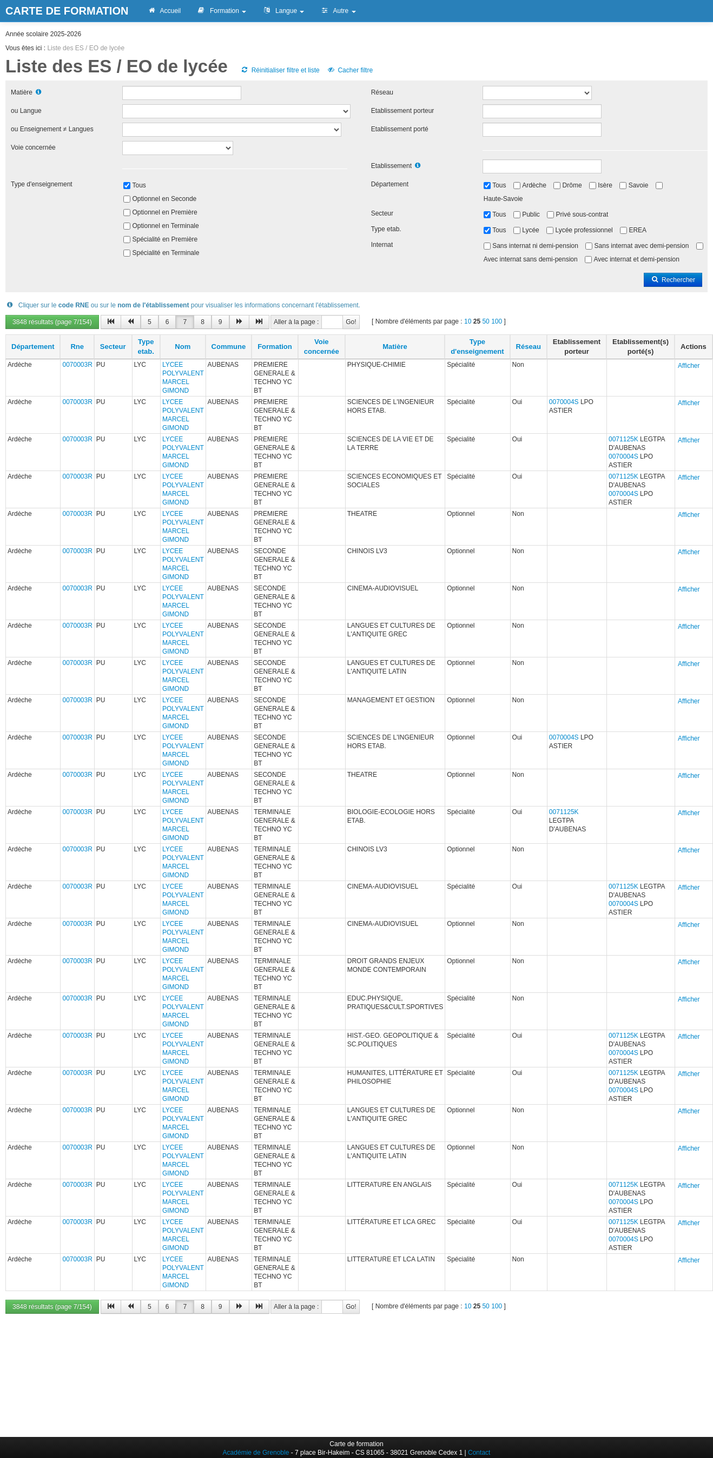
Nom (182, 346)
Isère (605, 185)
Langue (283, 11)
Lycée (530, 230)
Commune (229, 346)
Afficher (688, 365)
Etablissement (391, 166)
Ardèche (534, 185)
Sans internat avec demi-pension (642, 246)
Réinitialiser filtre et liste (279, 70)
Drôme (572, 185)
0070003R (77, 364)
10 (467, 321)
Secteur (382, 213)
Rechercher (673, 280)
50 (485, 321)
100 (496, 321)
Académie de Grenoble (256, 1452)
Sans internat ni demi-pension (535, 246)
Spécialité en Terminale (166, 253)
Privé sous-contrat (582, 214)
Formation (221, 11)
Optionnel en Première (165, 212)
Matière (21, 92)
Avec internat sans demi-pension (531, 259)
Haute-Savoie (503, 199)
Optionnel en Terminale (166, 226)
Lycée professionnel (583, 230)
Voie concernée (33, 147)
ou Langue (26, 111)
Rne (77, 346)
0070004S (564, 402)
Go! (351, 322)
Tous (139, 185)
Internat (382, 244)
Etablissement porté (399, 129)
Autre (337, 11)
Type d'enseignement (41, 184)
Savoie (639, 185)
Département (389, 184)
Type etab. (386, 229)
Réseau (382, 92)
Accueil (164, 11)
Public (531, 214)
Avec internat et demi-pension (636, 259)
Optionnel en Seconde (165, 199)
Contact (479, 1452)
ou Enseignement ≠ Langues (52, 129)
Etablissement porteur (402, 111)
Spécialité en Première (165, 239)
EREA (637, 230)
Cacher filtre (350, 70)
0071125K (623, 439)
